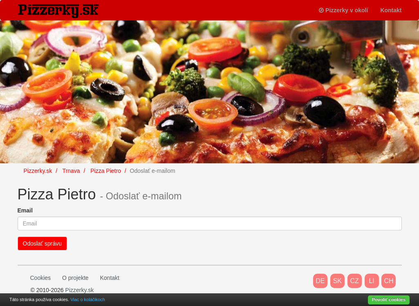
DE (320, 280)
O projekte (75, 278)
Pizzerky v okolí (343, 10)
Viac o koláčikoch (87, 299)
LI (371, 280)
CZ (354, 280)
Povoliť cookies (389, 299)
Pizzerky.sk (79, 290)
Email (25, 210)
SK (337, 280)
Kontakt (390, 10)
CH (388, 280)
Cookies (40, 278)
